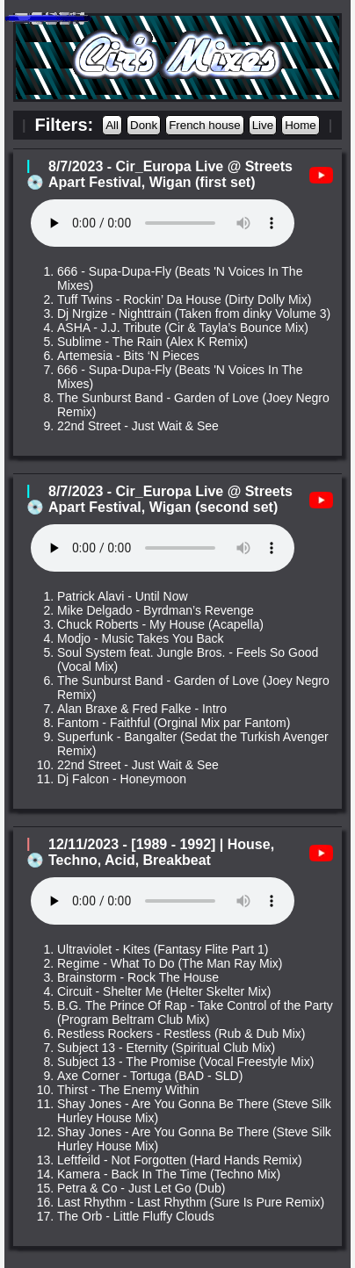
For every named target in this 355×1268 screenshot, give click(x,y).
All (112, 125)
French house (205, 125)
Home (300, 125)
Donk (143, 125)
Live (262, 125)
